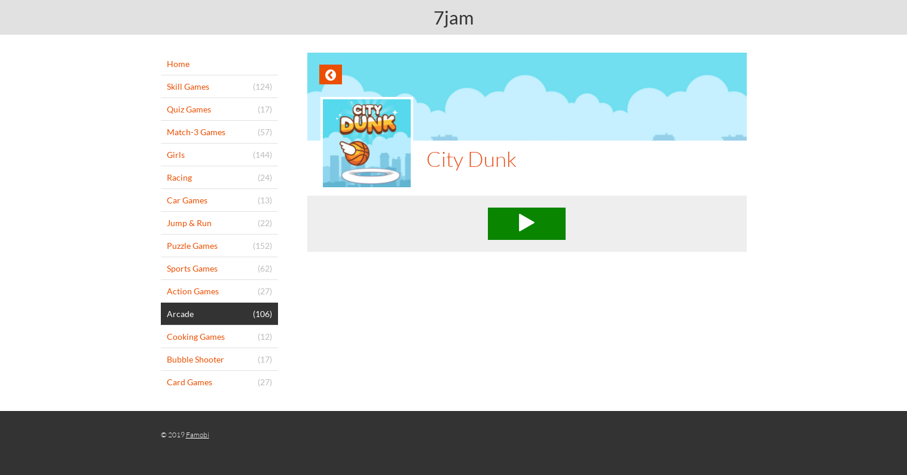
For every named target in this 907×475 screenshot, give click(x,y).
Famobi (197, 434)
